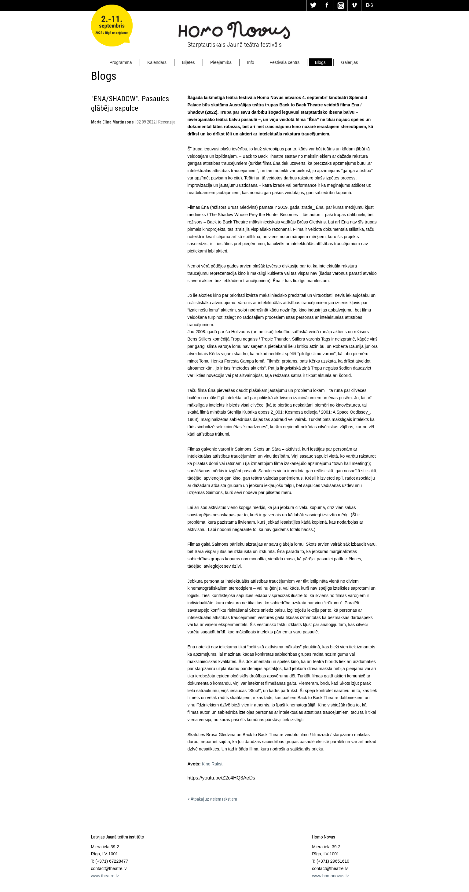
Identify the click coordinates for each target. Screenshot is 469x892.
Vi (354, 5)
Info (250, 62)
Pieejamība (221, 62)
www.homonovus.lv (330, 875)
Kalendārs (157, 62)
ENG (369, 5)
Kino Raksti (212, 763)
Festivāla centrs (284, 62)
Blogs (320, 62)
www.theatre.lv (105, 875)
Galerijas (349, 62)
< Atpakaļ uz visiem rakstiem (212, 799)
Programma (120, 62)
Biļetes (188, 62)
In (340, 5)
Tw (313, 5)
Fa (327, 5)
